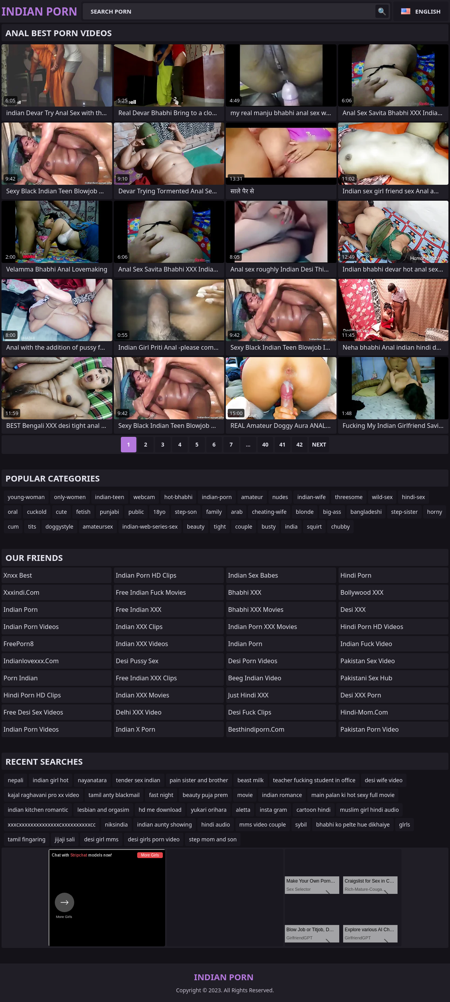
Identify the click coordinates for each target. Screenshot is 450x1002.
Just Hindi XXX (248, 695)
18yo (159, 511)
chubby (340, 526)
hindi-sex (413, 497)
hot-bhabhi (178, 497)
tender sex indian (138, 780)
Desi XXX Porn (360, 695)
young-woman (26, 497)
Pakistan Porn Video (369, 729)
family (214, 511)
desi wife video (384, 780)
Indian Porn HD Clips (146, 575)
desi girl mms (101, 839)
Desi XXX (353, 609)
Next (319, 444)
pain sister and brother (199, 780)
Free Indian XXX (138, 609)
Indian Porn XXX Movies (262, 626)
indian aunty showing (164, 824)
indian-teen (109, 497)
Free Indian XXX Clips (146, 678)
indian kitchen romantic (38, 809)
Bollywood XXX (362, 592)
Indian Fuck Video (366, 643)
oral (12, 511)
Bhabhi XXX (244, 592)
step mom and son (213, 839)
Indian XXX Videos (142, 643)
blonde (305, 511)
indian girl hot (50, 780)
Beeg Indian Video (254, 678)
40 (265, 444)
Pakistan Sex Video (367, 661)
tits (32, 526)
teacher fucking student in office (314, 780)
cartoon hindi (314, 809)
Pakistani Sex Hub (366, 678)
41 (282, 444)
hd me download (160, 809)
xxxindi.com (21, 592)
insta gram (273, 809)
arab (237, 511)
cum (13, 526)
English (428, 11)
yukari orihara (209, 809)
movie (245, 795)
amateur (252, 497)
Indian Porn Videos (31, 626)
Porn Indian (20, 678)
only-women (70, 497)
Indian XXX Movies (142, 695)
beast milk (250, 780)
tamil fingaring (26, 839)
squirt (314, 526)
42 (300, 444)
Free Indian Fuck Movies (151, 592)
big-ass (332, 511)
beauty (195, 526)
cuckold (36, 511)
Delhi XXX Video (139, 712)
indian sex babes (253, 575)
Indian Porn (20, 609)
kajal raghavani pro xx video (43, 795)
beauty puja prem (205, 795)
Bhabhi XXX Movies (255, 609)
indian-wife (311, 497)
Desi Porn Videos (252, 661)
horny (434, 511)
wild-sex (382, 497)
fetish (83, 511)
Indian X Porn (135, 729)
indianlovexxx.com (31, 661)
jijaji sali (65, 839)
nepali (15, 780)
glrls (404, 824)
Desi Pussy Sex (137, 661)
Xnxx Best (17, 575)
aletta (243, 809)
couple (243, 526)
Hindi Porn (356, 575)
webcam (144, 497)
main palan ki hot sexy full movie (352, 795)
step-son (186, 511)
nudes (280, 497)
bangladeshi (366, 511)
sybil (301, 824)
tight (220, 526)
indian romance (282, 795)
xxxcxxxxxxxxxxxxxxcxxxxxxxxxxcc (52, 824)
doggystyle (59, 526)
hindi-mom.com (364, 712)
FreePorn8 (18, 643)
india (291, 526)
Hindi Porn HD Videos (371, 626)
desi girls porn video (154, 839)
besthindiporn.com (256, 729)
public (136, 511)
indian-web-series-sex (150, 526)
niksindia (116, 824)
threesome (349, 497)
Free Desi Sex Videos (33, 712)
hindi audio (215, 824)
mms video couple (262, 824)
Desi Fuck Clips (249, 712)
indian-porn (217, 497)
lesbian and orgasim (103, 809)
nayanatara (92, 780)
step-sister (404, 511)
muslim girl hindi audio (369, 809)
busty (269, 526)
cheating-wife (269, 511)
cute (61, 511)
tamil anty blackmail (114, 795)
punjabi (109, 511)
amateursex (98, 526)
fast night (161, 795)
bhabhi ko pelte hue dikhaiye (353, 824)
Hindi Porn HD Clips (32, 695)
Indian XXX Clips (139, 626)
